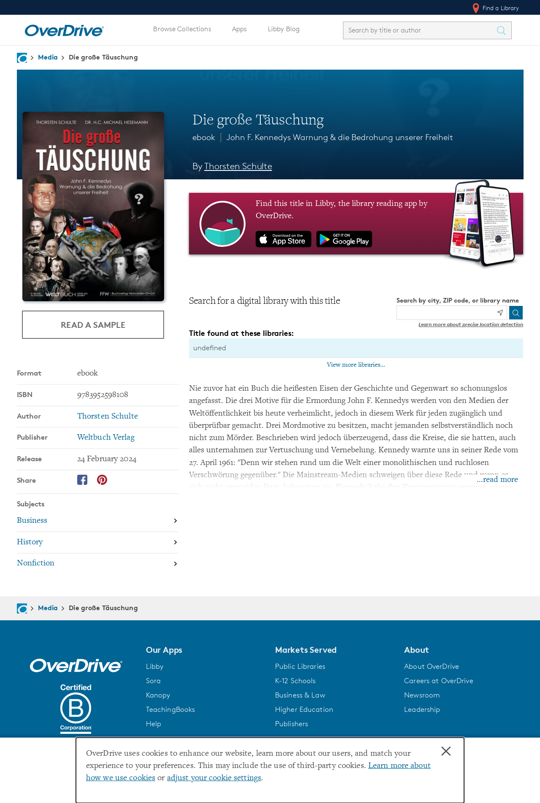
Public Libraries (300, 666)
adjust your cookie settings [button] (214, 778)
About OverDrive (431, 666)
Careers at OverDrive (438, 680)
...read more (497, 480)
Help (154, 723)
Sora (153, 680)
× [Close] (445, 751)
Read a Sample (93, 324)
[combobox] (419, 30)
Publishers (291, 723)
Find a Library (495, 8)
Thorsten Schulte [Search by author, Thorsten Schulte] (238, 166)
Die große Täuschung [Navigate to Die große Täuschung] (103, 57)
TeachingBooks (170, 709)
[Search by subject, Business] (98, 521)
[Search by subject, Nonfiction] (98, 564)
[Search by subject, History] (98, 543)
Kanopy (158, 695)
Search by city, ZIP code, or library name (458, 300)
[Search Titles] (503, 30)
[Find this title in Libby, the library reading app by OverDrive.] (356, 223)
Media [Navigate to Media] (48, 57)
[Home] (64, 29)
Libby (155, 666)
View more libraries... (356, 365)
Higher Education (304, 709)
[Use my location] (500, 312)
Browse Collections (182, 29)
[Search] (516, 312)
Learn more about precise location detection (470, 324)
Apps (239, 29)
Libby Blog (284, 29)
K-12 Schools (295, 680)
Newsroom (422, 695)
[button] (205, 649)
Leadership (422, 709)
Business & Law (300, 695)
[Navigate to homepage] (22, 58)
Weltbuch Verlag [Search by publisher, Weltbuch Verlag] (106, 438)
